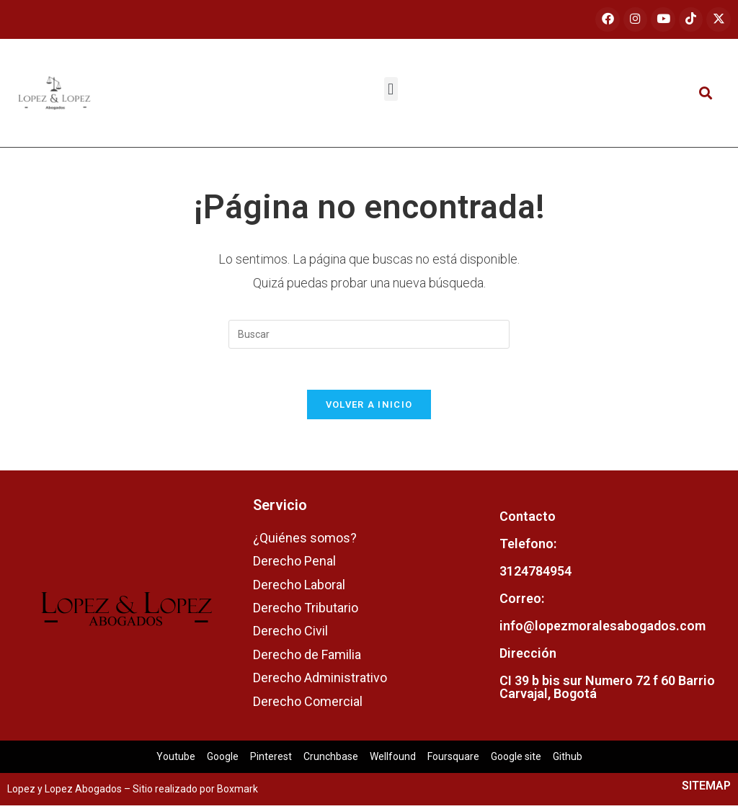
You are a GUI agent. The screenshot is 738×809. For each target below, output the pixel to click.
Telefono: (527, 547)
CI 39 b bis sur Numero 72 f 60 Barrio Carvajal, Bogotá (607, 690)
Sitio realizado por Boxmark (195, 792)
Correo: (521, 601)
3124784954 (535, 574)
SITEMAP (706, 789)
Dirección (527, 656)
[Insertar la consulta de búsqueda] (369, 335)
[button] (391, 90)
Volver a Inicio (369, 408)
